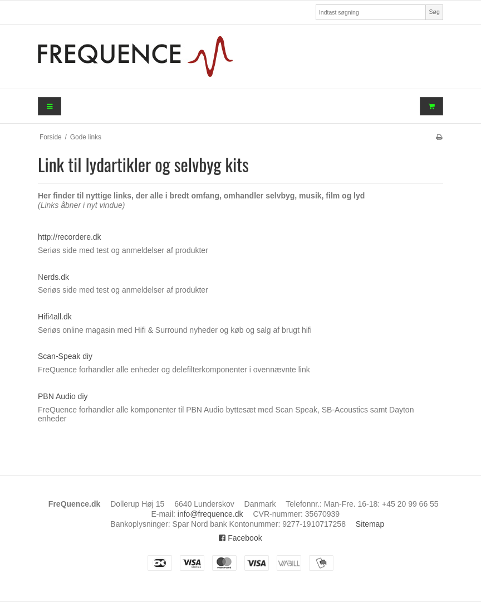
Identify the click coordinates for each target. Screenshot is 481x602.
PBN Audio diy (63, 396)
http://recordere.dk (69, 236)
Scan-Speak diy (65, 356)
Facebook (240, 537)
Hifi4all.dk (55, 316)
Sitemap (370, 524)
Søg (434, 11)
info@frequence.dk (210, 513)
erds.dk (56, 277)
